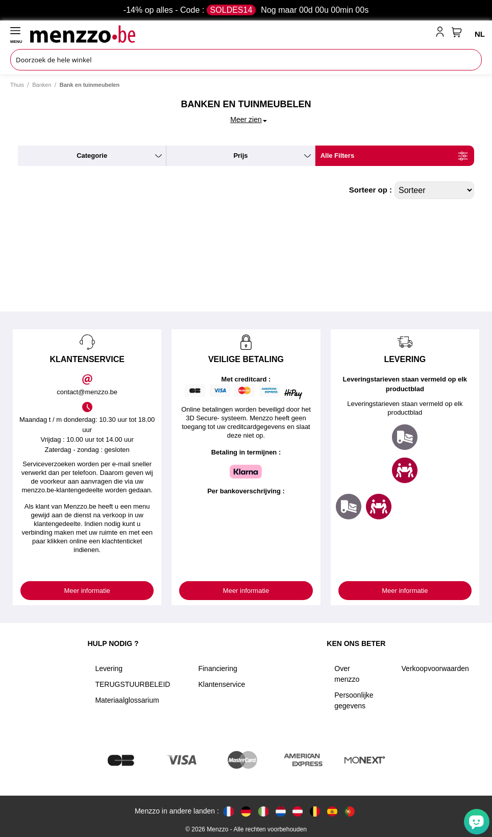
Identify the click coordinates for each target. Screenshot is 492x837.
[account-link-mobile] (442, 34)
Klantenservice (221, 684)
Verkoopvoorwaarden (435, 668)
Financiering (217, 668)
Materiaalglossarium (127, 700)
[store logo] (230, 33)
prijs (240, 155)
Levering (108, 668)
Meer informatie (87, 590)
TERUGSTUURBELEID (132, 684)
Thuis (17, 85)
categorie (92, 155)
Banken (41, 85)
